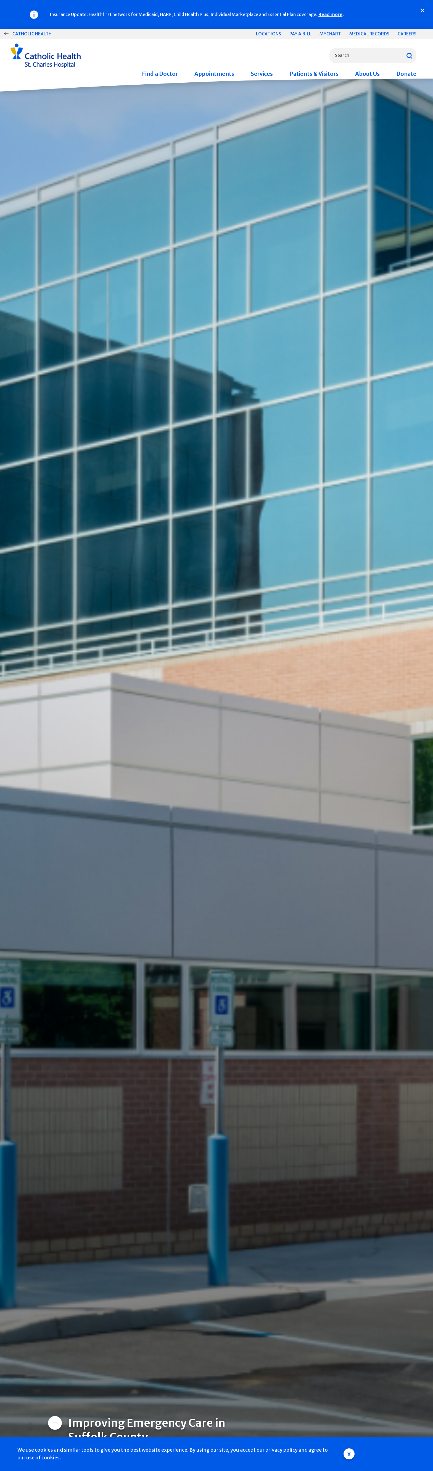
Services (262, 73)
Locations (268, 33)
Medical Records (369, 33)
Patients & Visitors (314, 73)
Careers (407, 33)
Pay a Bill (300, 33)
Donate (406, 73)
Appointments (214, 73)
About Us (367, 73)
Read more (330, 14)
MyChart (330, 33)
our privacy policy (277, 1450)
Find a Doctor (160, 73)
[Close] (422, 10)
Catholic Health (32, 33)
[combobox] (372, 55)
